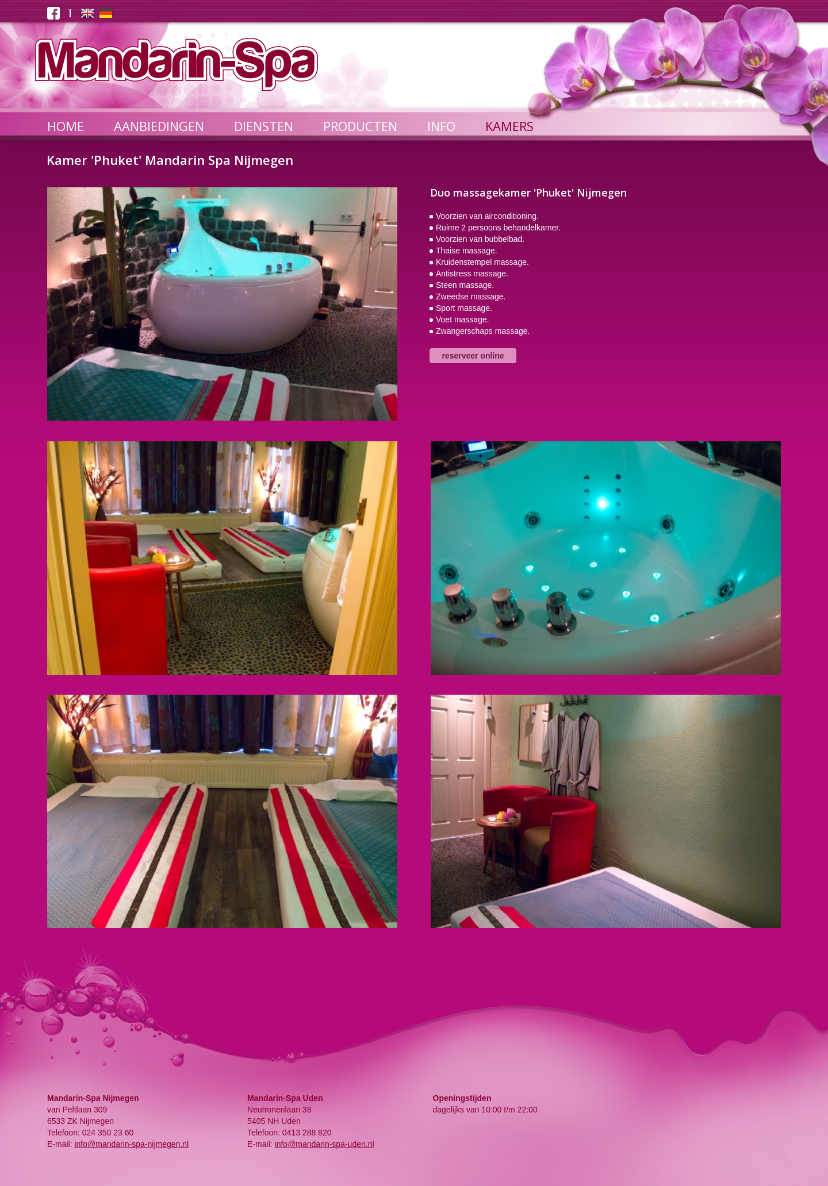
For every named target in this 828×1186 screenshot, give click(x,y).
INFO (441, 125)
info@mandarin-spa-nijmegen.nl (131, 1144)
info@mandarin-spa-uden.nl (324, 1144)
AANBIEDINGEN (159, 125)
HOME (65, 125)
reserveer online (473, 355)
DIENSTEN (263, 125)
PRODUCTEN (360, 125)
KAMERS (509, 125)
